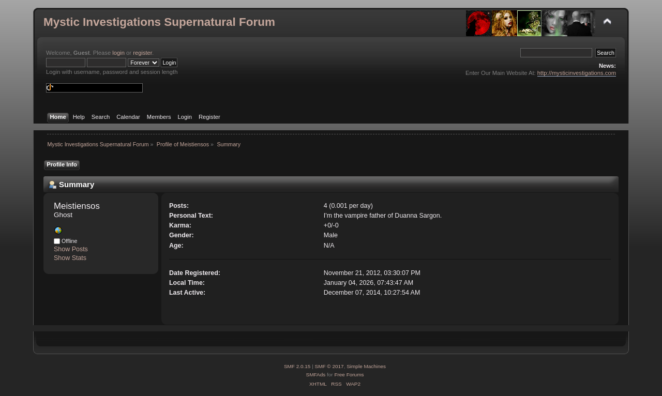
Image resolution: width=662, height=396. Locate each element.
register (142, 53)
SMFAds (316, 374)
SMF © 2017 (329, 366)
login (118, 53)
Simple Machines (366, 366)
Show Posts (71, 249)
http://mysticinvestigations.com (576, 73)
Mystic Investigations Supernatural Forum (159, 22)
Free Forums (349, 374)
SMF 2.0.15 (297, 366)
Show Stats (70, 258)
